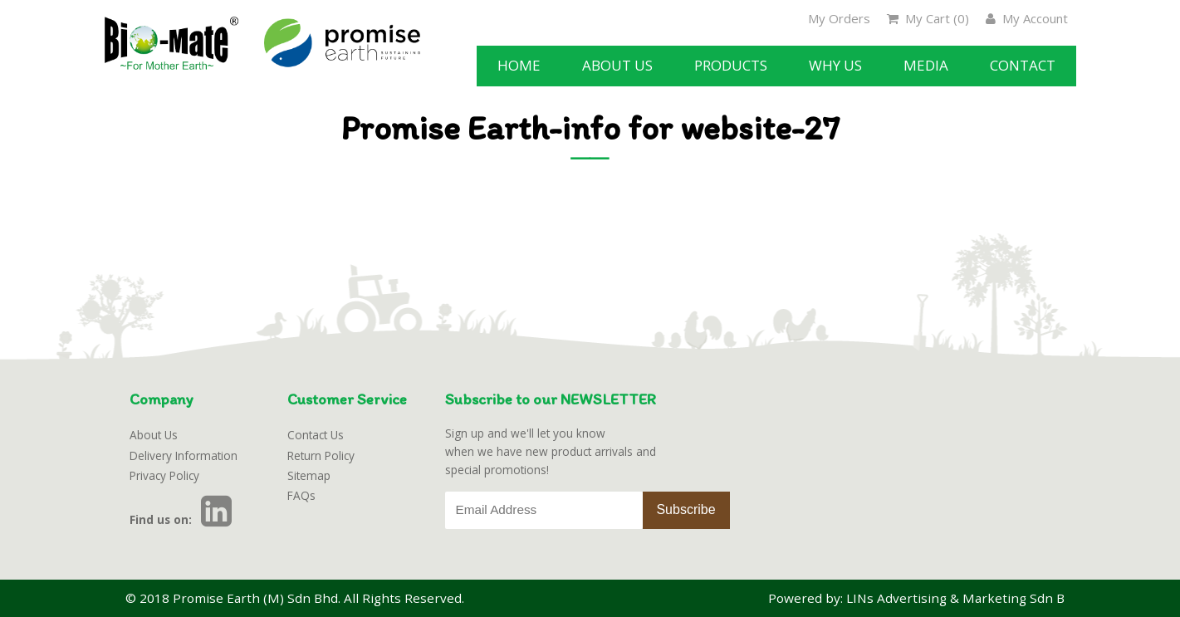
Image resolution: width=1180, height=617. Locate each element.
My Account (1027, 18)
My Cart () (928, 18)
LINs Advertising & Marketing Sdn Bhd (963, 598)
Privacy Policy (164, 475)
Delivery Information (183, 455)
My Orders (839, 18)
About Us (154, 435)
